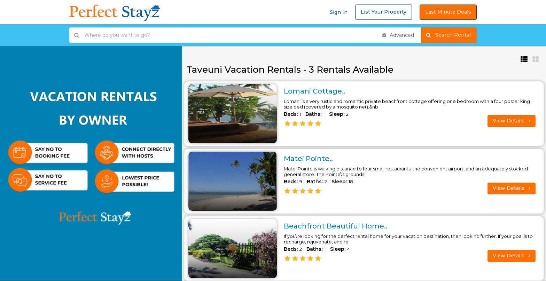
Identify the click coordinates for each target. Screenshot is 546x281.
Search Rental (451, 35)
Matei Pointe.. (308, 158)
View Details (511, 121)
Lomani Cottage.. (314, 91)
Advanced (398, 35)
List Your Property (383, 12)
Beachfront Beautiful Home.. (336, 226)
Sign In (339, 12)
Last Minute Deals (448, 12)
